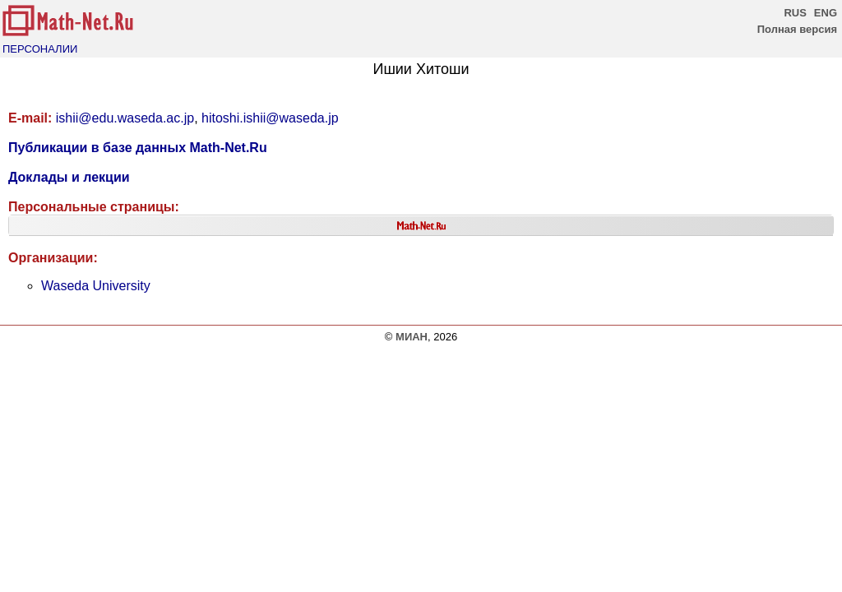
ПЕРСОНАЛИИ (39, 49)
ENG (825, 13)
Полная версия (797, 29)
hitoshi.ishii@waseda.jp (270, 118)
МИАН (412, 337)
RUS (795, 13)
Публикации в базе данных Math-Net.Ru (137, 148)
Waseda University (95, 286)
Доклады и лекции (69, 177)
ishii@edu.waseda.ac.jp (125, 118)
